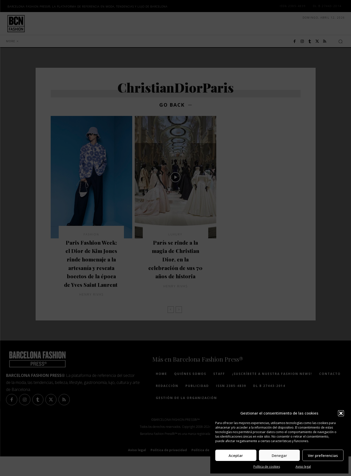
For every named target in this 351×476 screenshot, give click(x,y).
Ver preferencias (323, 455)
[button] (340, 413)
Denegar (279, 455)
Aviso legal (303, 466)
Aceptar (236, 455)
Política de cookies (266, 466)
